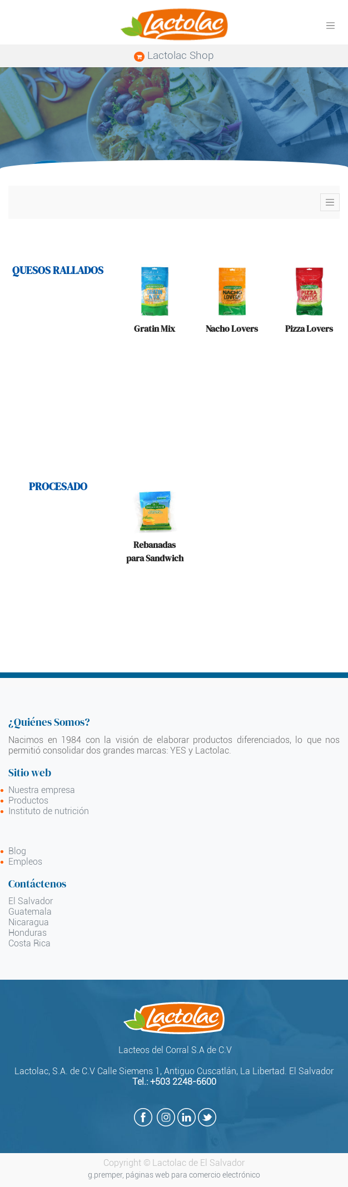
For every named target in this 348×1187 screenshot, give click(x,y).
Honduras (27, 932)
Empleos (25, 861)
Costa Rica (29, 943)
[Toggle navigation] (330, 202)
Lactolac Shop (174, 55)
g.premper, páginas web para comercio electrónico (174, 1174)
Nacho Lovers (232, 328)
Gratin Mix (154, 328)
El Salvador (30, 901)
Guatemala (30, 911)
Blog (17, 851)
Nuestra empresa (41, 790)
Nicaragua (28, 922)
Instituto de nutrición (48, 811)
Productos (28, 800)
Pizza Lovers (309, 328)
